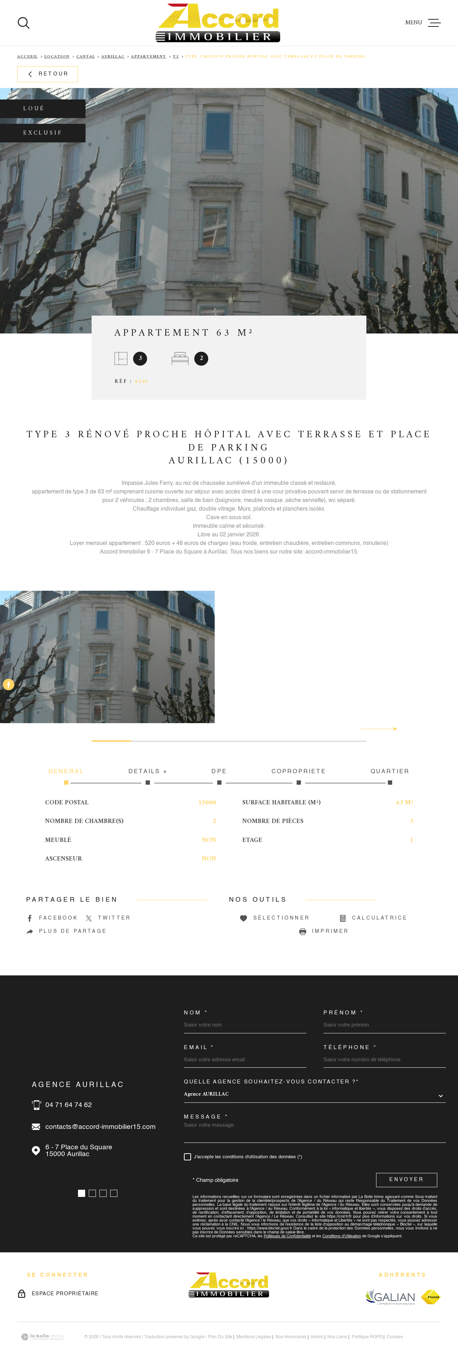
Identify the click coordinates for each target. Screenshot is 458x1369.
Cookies (395, 1337)
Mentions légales (254, 1337)
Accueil (27, 56)
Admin (317, 1337)
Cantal (85, 56)
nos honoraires (291, 1337)
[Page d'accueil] (218, 23)
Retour (47, 74)
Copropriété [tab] (299, 777)
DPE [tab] (219, 777)
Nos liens (337, 1337)
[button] (392, 729)
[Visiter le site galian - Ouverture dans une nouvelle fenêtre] (390, 1297)
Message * (206, 1117)
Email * (199, 1047)
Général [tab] (66, 777)
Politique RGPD (367, 1337)
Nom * (196, 1012)
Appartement (148, 56)
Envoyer (406, 1180)
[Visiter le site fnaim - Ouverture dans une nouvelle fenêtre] (431, 1297)
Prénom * (343, 1012)
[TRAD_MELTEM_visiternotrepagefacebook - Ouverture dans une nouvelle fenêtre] (8, 684)
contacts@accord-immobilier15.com (100, 1127)
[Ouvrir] (23, 22)
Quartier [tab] (390, 777)
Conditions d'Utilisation (341, 1236)
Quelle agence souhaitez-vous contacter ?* (271, 1082)
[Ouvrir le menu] (423, 22)
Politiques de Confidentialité (287, 1236)
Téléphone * (350, 1047)
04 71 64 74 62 (68, 1105)
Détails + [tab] (147, 777)
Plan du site (220, 1337)
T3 (176, 56)
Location (57, 56)
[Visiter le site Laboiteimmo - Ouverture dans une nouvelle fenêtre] (42, 1337)
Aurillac (113, 56)
